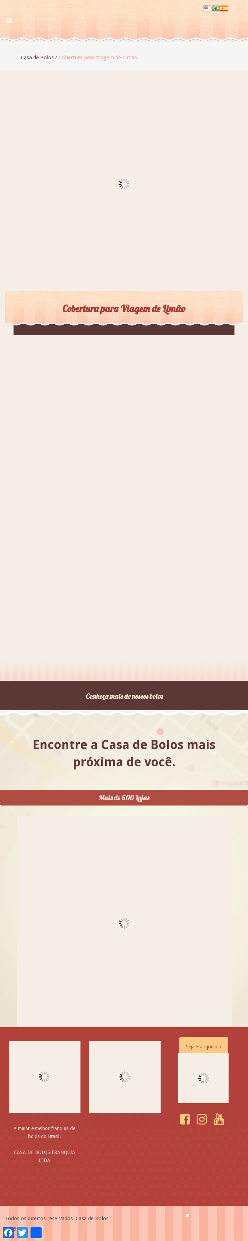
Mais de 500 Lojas (124, 797)
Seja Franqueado (203, 1046)
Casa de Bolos (37, 57)
